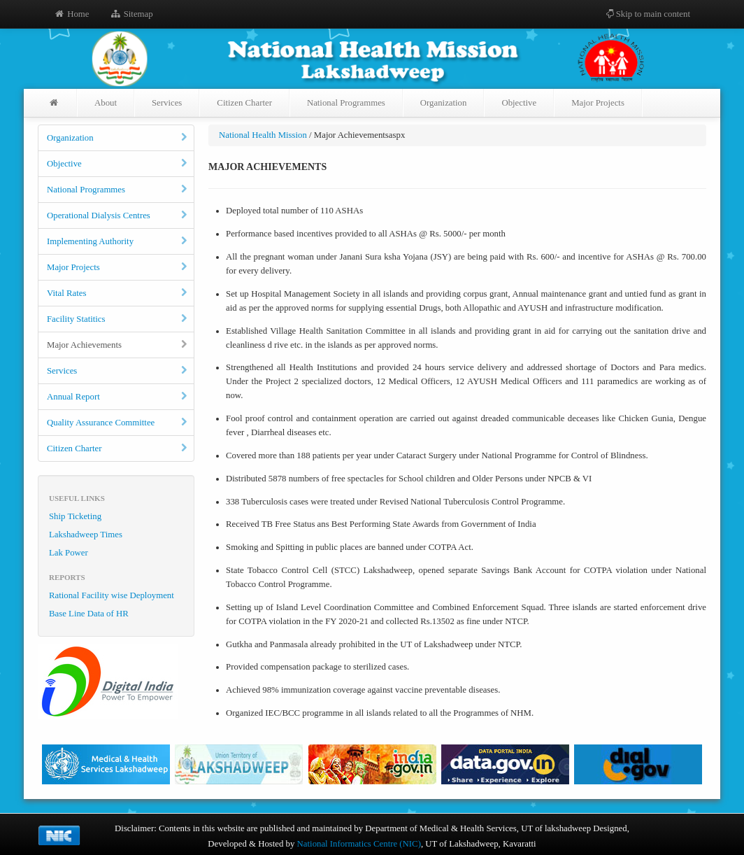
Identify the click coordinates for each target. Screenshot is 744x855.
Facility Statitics (118, 319)
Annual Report (118, 397)
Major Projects (597, 103)
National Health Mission (263, 135)
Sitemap (131, 14)
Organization (443, 103)
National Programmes (346, 103)
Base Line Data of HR (89, 614)
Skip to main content (647, 14)
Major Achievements (118, 345)
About (105, 103)
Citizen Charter (244, 103)
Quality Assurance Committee (118, 423)
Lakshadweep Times (85, 534)
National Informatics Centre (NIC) (359, 844)
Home (71, 14)
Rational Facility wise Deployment (111, 595)
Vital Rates (118, 293)
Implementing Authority (118, 241)
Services (167, 103)
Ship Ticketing (75, 516)
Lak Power (68, 553)
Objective (518, 103)
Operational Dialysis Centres (118, 215)
